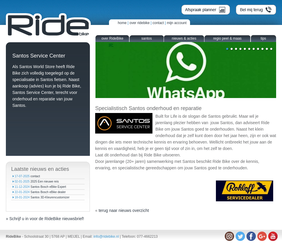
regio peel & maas (227, 38)
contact (158, 23)
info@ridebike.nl (106, 236)
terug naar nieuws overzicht (124, 210)
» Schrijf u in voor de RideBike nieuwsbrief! (45, 218)
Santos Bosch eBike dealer (48, 192)
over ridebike (140, 23)
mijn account (177, 23)
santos (146, 38)
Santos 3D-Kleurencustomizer (50, 197)
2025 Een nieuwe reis (45, 181)
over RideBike (112, 38)
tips (263, 38)
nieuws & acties (184, 38)
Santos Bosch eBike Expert (48, 186)
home (122, 23)
